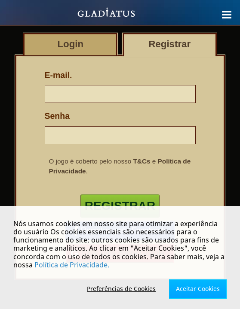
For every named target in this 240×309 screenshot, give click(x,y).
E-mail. (58, 75)
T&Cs (142, 161)
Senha (57, 116)
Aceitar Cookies (198, 289)
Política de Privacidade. (71, 265)
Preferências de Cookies (121, 289)
